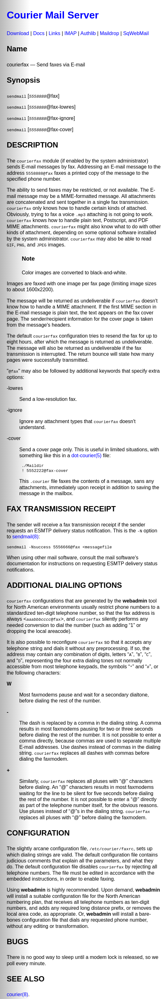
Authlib (88, 33)
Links (54, 33)
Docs (39, 33)
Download (18, 33)
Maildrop (109, 33)
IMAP (71, 33)
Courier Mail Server (52, 15)
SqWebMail (136, 33)
